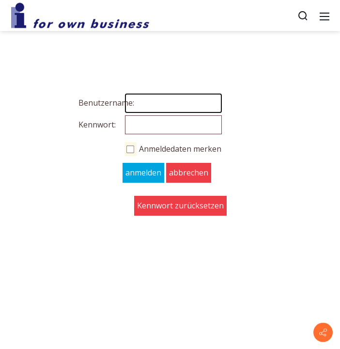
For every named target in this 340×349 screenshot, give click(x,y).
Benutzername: (88, 102)
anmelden (143, 172)
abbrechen (188, 172)
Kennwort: (88, 124)
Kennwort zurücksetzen (180, 205)
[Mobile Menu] (324, 15)
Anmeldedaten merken (180, 148)
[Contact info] (323, 332)
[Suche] (303, 15)
